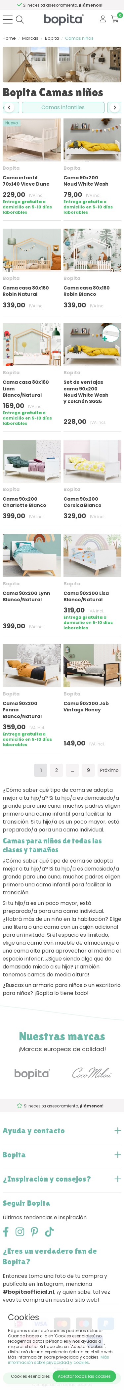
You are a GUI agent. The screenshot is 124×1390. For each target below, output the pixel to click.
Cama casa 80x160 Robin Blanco (86, 291)
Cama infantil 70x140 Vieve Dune (26, 180)
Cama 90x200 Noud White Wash (85, 180)
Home (9, 38)
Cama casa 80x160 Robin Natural (26, 291)
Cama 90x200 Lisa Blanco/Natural (86, 596)
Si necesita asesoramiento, (64, 5)
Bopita (52, 38)
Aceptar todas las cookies (84, 1376)
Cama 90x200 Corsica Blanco (82, 502)
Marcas (30, 38)
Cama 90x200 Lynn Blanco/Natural (26, 596)
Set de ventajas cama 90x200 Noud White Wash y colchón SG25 (85, 392)
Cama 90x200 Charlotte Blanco (24, 502)
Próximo (109, 770)
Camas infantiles (63, 107)
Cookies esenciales (30, 1376)
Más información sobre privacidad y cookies (58, 1359)
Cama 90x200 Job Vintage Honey (86, 706)
